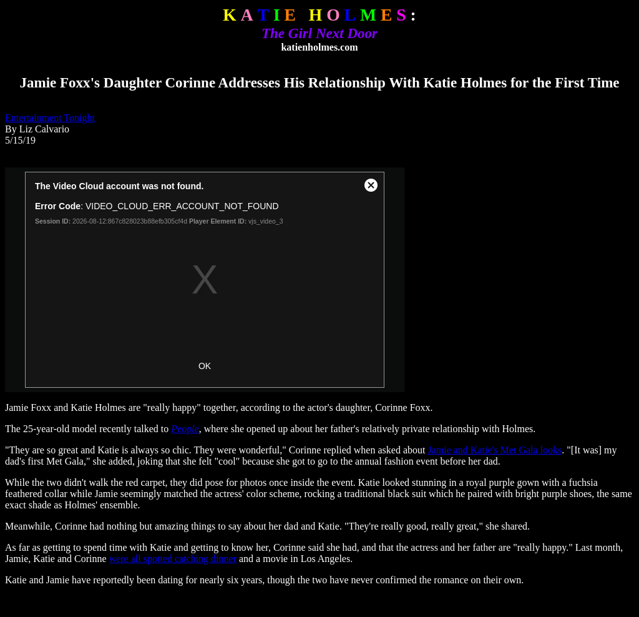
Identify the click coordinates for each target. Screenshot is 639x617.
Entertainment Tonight (50, 117)
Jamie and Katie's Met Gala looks (494, 450)
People (184, 428)
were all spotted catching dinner (173, 558)
